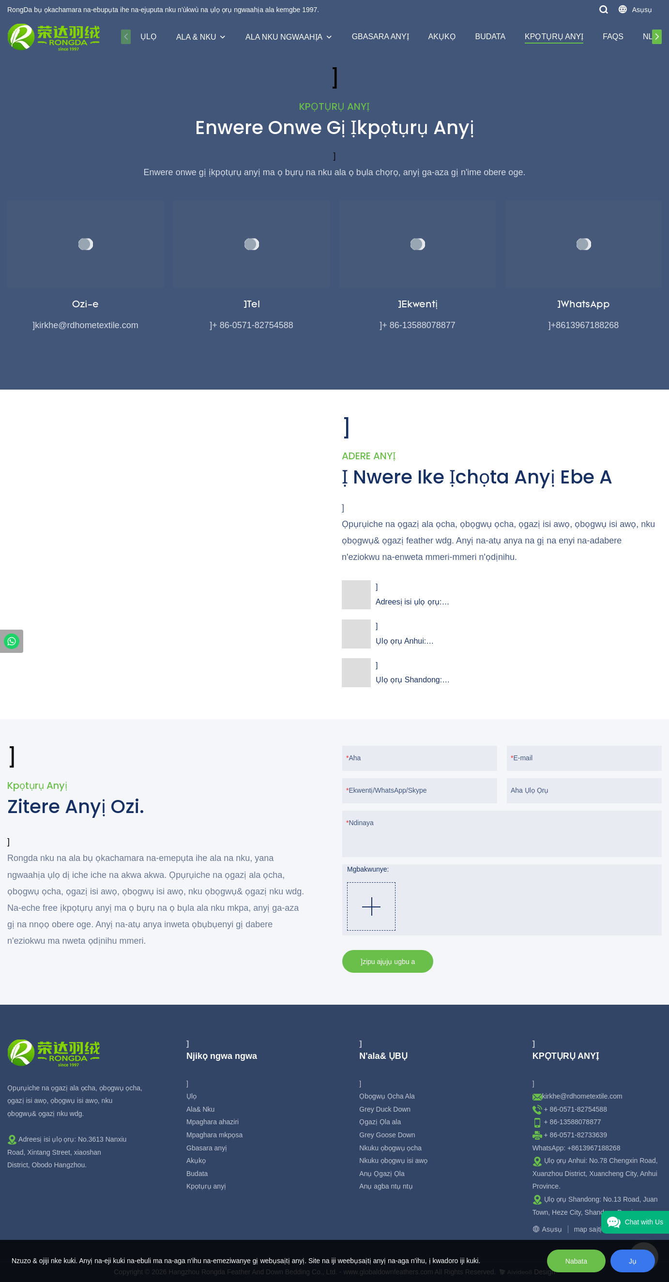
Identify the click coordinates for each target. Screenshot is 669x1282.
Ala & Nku (196, 37)
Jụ (633, 1261)
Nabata (576, 1261)
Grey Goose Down (387, 1135)
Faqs (613, 36)
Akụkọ (442, 36)
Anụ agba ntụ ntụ (385, 1186)
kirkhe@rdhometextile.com (582, 1096)
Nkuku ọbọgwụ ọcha (390, 1148)
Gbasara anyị (380, 36)
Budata (490, 36)
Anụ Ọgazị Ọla (381, 1173)
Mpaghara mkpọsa (214, 1135)
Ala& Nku (200, 1109)
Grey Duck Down (385, 1109)
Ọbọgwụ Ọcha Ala (387, 1096)
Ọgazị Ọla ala (380, 1122)
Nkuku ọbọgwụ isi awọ (393, 1160)
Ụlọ (148, 36)
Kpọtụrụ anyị (554, 36)
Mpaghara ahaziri (212, 1122)
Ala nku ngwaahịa (283, 37)
